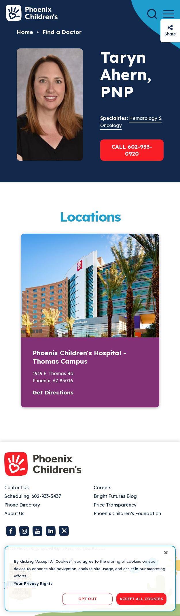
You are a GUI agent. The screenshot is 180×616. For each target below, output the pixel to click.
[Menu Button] (168, 14)
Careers (102, 487)
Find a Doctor (62, 32)
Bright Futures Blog (115, 496)
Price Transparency (115, 505)
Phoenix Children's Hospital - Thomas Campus (79, 357)
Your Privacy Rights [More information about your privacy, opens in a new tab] (33, 583)
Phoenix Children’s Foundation (127, 513)
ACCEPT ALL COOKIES (141, 598)
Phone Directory (22, 505)
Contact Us (16, 487)
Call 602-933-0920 (131, 150)
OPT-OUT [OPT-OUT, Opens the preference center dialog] (87, 598)
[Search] (152, 14)
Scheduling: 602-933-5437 (32, 496)
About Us (14, 513)
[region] (90, 578)
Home (25, 32)
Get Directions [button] (53, 392)
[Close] (166, 552)
